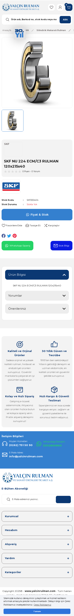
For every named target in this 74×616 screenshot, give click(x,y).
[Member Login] (60, 7)
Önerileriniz (17, 308)
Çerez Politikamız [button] (42, 605)
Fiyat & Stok (37, 215)
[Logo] (21, 7)
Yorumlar (15, 295)
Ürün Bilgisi (17, 274)
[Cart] (68, 7)
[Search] (37, 19)
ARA (65, 19)
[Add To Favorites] (12, 226)
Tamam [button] (37, 611)
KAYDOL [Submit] (63, 499)
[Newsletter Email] (37, 499)
